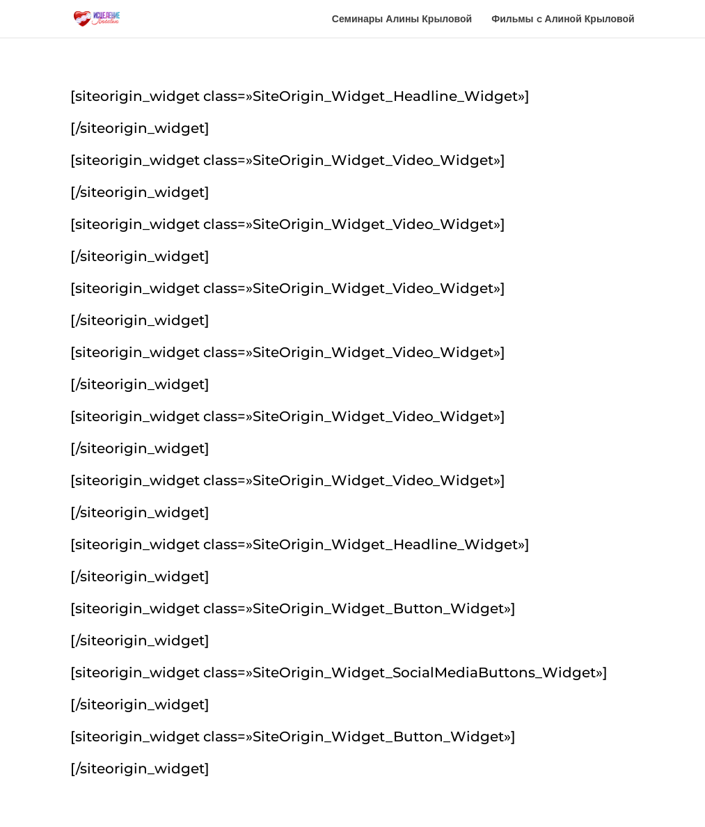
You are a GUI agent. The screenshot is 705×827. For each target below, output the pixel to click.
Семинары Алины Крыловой (402, 19)
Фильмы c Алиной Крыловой (563, 19)
